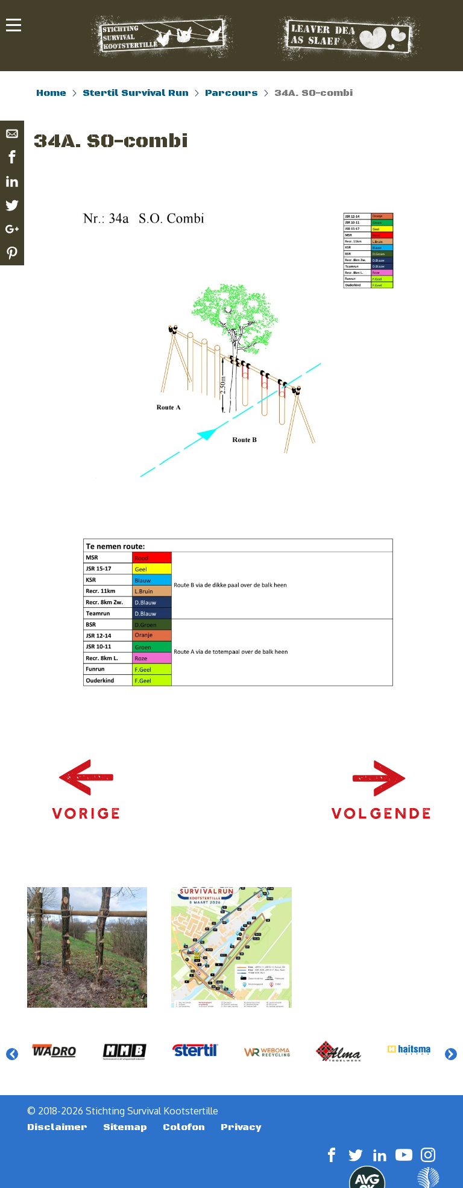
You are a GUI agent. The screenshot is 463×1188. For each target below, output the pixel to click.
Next (451, 1054)
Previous (12, 1054)
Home (51, 93)
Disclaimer (57, 1127)
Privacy (241, 1127)
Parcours (231, 93)
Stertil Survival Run (136, 93)
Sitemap (125, 1127)
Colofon (184, 1127)
